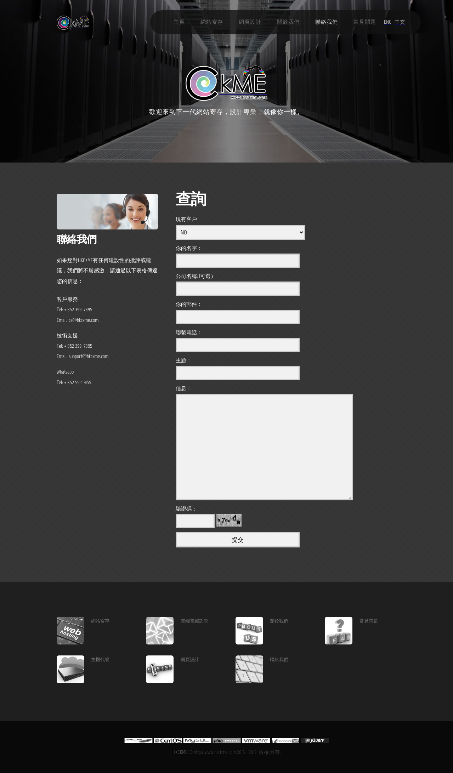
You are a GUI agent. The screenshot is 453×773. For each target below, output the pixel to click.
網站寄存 (211, 22)
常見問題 (364, 22)
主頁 (179, 22)
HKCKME (179, 752)
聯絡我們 (326, 22)
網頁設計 (250, 22)
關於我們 (288, 22)
